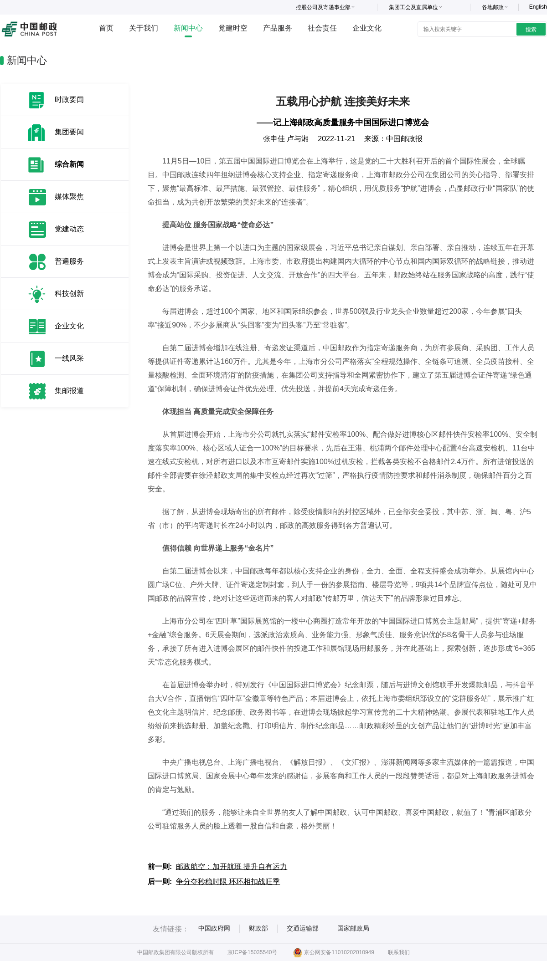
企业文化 (367, 28)
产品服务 (277, 28)
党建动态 (69, 229)
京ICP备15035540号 (252, 952)
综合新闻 (69, 164)
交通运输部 (303, 928)
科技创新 (69, 293)
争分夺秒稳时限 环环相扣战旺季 (228, 881)
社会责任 (322, 28)
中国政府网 (214, 928)
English (538, 7)
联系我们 (399, 952)
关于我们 (143, 28)
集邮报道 (69, 390)
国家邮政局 (353, 928)
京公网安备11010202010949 (333, 952)
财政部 (258, 928)
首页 (106, 28)
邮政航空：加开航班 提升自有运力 (231, 866)
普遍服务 (69, 261)
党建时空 (233, 28)
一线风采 (69, 358)
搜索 (531, 29)
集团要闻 (69, 132)
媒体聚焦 (69, 196)
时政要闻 (69, 99)
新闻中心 (188, 28)
